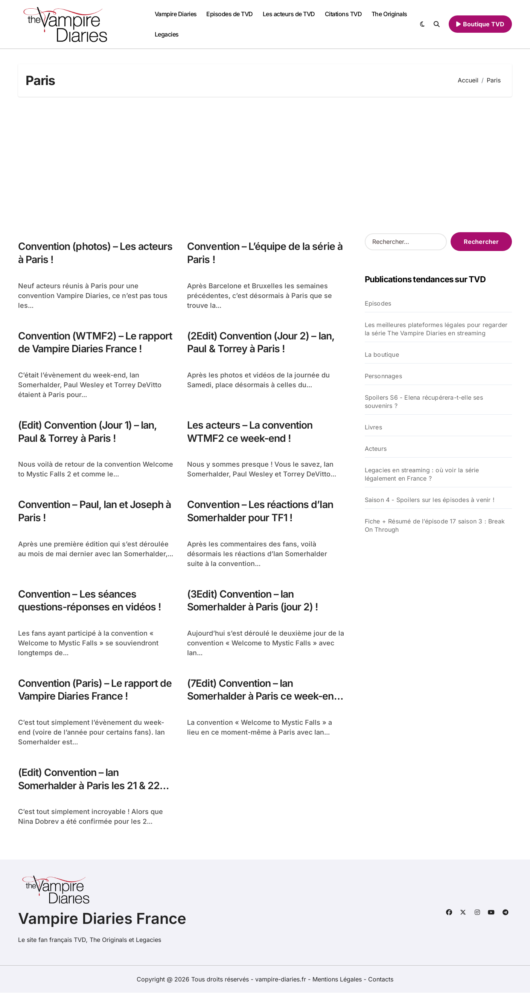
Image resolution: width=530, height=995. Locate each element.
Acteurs (376, 448)
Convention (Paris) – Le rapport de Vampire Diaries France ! (96, 691)
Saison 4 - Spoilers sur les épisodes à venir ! (430, 500)
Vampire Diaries (176, 14)
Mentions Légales (338, 981)
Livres (373, 427)
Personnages (383, 376)
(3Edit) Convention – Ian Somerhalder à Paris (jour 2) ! (253, 602)
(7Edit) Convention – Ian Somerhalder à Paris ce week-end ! (265, 698)
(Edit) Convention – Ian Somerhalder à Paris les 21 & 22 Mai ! (89, 787)
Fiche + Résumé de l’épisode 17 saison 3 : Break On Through (435, 525)
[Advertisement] (265, 164)
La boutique (382, 354)
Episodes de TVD (229, 14)
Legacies (167, 34)
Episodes (378, 303)
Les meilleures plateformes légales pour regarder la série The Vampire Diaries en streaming (436, 329)
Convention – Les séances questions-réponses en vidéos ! (90, 602)
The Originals (389, 14)
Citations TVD (343, 14)
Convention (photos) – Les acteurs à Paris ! (78, 253)
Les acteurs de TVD (289, 14)
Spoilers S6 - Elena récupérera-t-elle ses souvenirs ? (424, 401)
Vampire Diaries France (102, 920)
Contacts (380, 981)
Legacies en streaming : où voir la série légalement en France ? (422, 474)
